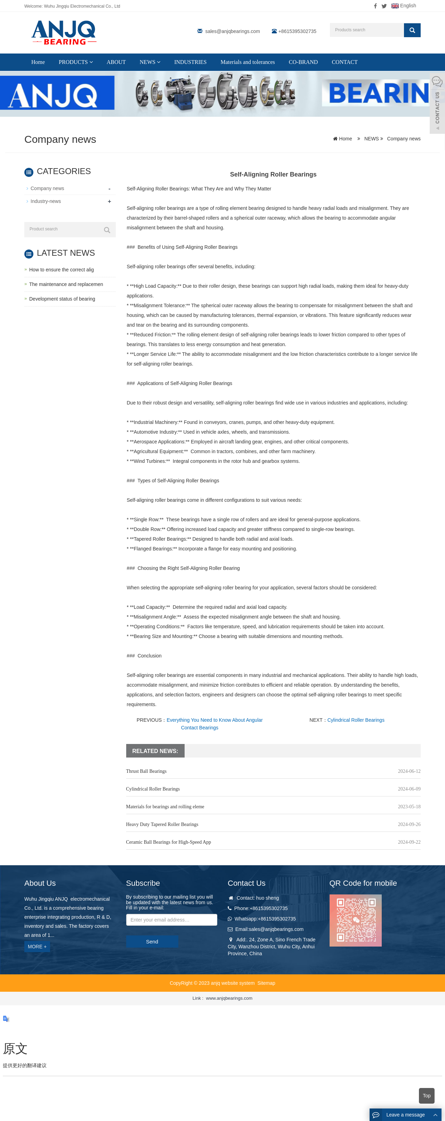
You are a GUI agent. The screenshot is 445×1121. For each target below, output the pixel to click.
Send (152, 941)
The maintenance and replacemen (66, 284)
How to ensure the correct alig (61, 269)
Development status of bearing (62, 299)
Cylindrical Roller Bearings (356, 720)
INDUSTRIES (190, 62)
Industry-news (46, 201)
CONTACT (344, 62)
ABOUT (116, 62)
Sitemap (266, 983)
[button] (91, 62)
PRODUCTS (76, 62)
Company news (403, 138)
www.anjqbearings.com (229, 998)
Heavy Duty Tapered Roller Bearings (162, 824)
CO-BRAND (303, 62)
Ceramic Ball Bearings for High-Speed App (168, 842)
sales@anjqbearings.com (232, 31)
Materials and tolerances (247, 62)
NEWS (150, 62)
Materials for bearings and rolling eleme (165, 806)
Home (38, 62)
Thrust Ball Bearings (146, 771)
